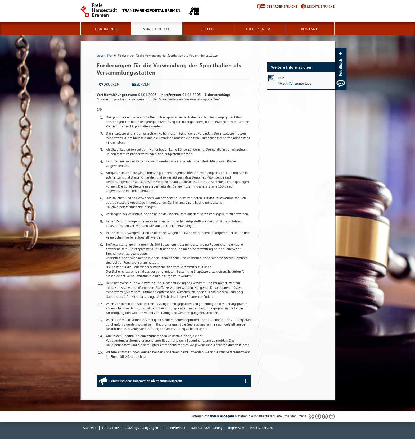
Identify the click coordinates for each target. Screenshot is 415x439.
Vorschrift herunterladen (295, 83)
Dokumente (106, 28)
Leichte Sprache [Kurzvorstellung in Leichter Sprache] (321, 6)
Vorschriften (157, 28)
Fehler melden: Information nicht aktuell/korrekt (145, 381)
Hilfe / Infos (258, 28)
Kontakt (309, 28)
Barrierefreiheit (174, 428)
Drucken (111, 84)
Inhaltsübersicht (261, 428)
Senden (143, 84)
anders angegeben (223, 416)
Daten (208, 28)
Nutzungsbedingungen (141, 428)
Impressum (236, 428)
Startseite (90, 428)
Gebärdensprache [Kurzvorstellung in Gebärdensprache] (282, 6)
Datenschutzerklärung (207, 428)
